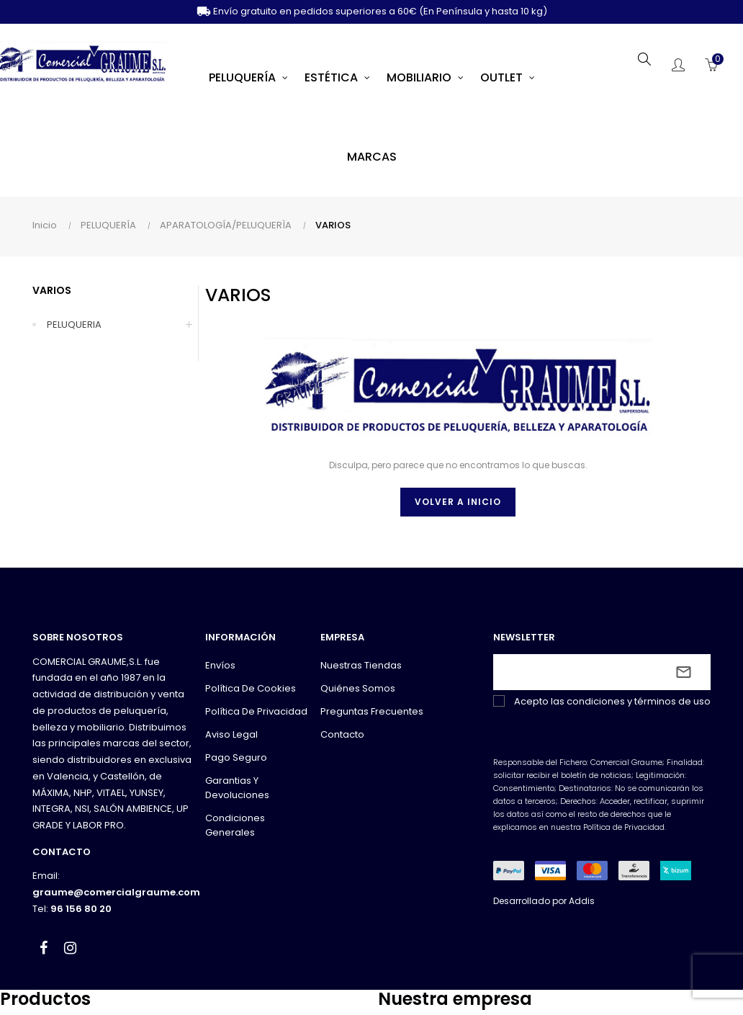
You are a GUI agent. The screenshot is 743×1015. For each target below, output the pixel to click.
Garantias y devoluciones (237, 788)
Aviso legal (231, 734)
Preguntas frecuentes (371, 711)
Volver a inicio (458, 502)
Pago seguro (236, 757)
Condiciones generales (235, 825)
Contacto (342, 734)
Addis (582, 901)
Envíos (220, 665)
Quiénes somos (357, 688)
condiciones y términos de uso (639, 701)
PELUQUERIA (74, 324)
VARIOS (51, 290)
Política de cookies (250, 688)
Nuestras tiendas (361, 665)
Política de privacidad (256, 711)
